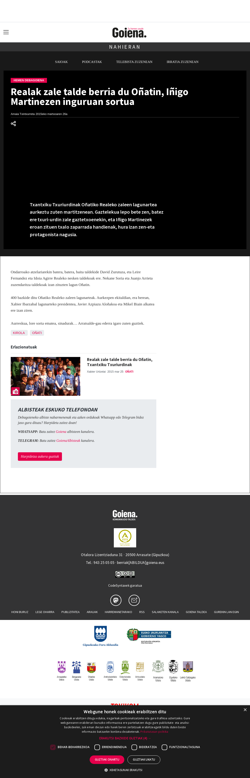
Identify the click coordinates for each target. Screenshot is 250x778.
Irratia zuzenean (183, 62)
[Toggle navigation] (6, 32)
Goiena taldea (196, 612)
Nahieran (125, 46)
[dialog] (125, 741)
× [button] (245, 710)
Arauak (92, 612)
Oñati (37, 333)
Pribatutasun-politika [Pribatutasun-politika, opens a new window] (154, 732)
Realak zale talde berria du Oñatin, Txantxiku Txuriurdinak (120, 362)
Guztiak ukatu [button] (144, 759)
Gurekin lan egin (226, 612)
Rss (142, 612)
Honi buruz (19, 612)
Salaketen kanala (165, 612)
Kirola (19, 333)
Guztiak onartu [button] (107, 759)
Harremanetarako (118, 612)
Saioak (61, 62)
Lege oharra (45, 612)
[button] (125, 738)
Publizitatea (70, 612)
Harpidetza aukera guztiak (40, 456)
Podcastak (92, 62)
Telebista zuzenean (134, 62)
